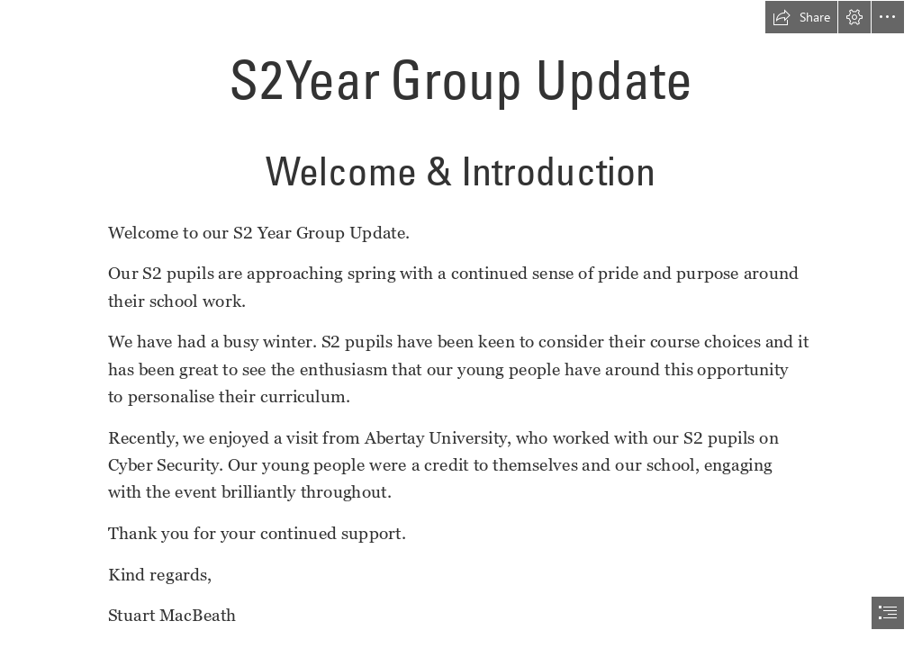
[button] (801, 17)
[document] (461, 324)
